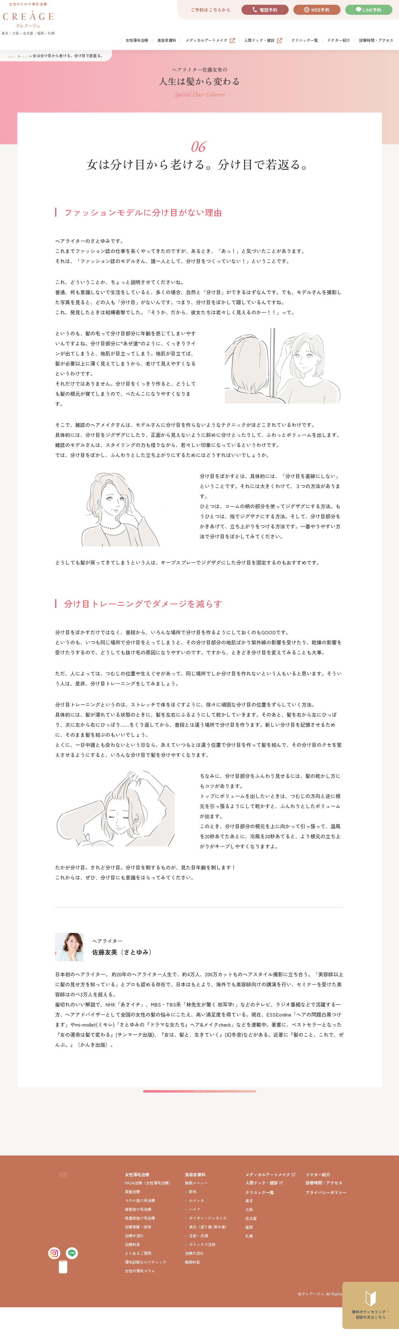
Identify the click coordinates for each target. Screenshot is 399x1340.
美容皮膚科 (166, 40)
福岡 (249, 1260)
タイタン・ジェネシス (208, 1251)
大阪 (249, 1242)
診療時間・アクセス (376, 40)
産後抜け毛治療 (138, 1242)
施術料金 (192, 1295)
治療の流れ (134, 1268)
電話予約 (269, 10)
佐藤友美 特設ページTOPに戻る (199, 1115)
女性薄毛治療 (136, 40)
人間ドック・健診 (259, 40)
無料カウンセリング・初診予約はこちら (61, 1298)
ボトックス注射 (202, 1277)
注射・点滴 (198, 1268)
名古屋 (251, 1251)
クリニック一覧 (304, 40)
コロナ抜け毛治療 (140, 1233)
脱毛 (193, 1224)
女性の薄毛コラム (140, 1303)
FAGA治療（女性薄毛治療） (148, 1215)
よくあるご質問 (138, 1286)
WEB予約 (320, 10)
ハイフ (194, 1242)
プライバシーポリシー (326, 1225)
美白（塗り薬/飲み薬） (209, 1259)
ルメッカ (196, 1233)
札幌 (249, 1268)
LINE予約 (372, 10)
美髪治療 (132, 1224)
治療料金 (132, 1277)
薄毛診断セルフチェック (145, 1295)
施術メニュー (196, 1215)
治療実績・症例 (138, 1259)
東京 (249, 1233)
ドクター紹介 (338, 40)
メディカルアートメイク (206, 40)
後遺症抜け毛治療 (140, 1251)
